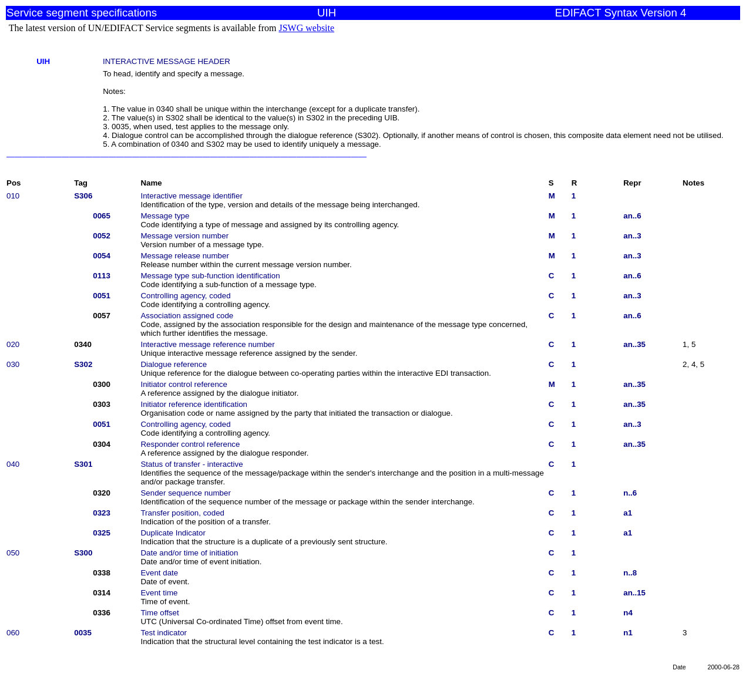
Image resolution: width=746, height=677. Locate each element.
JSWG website (306, 28)
